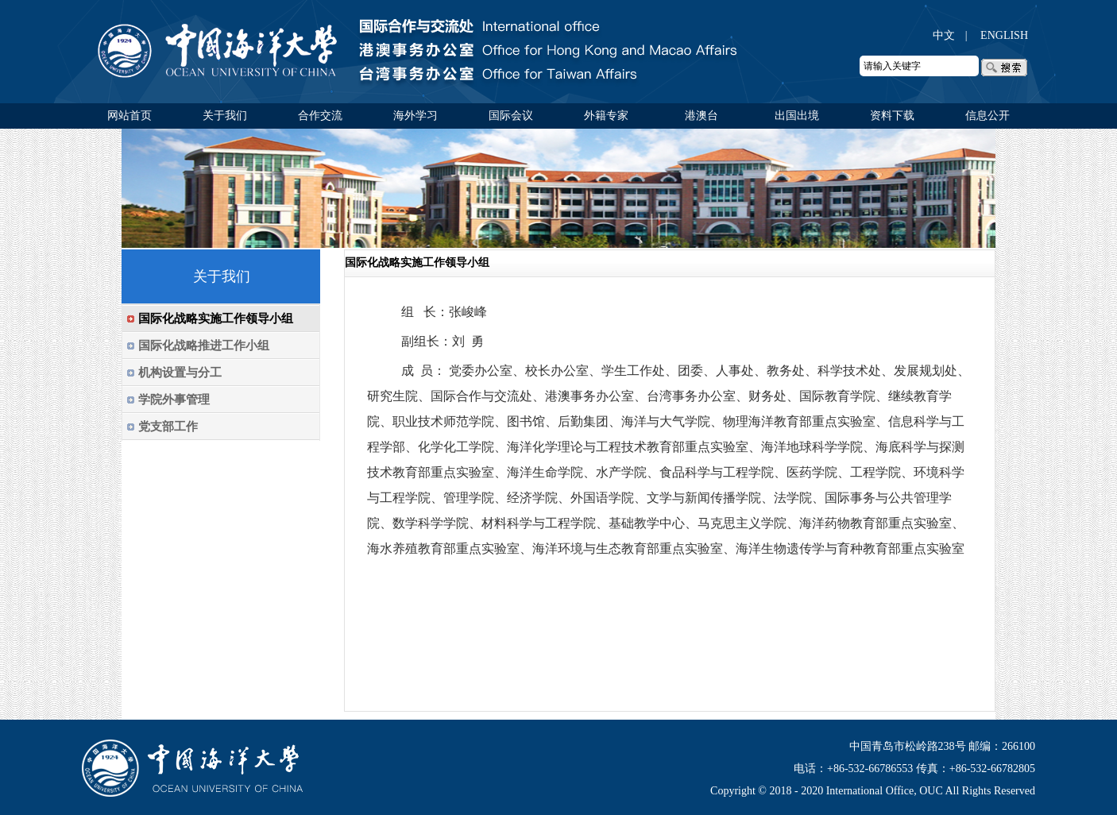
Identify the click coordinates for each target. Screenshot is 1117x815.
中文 (944, 35)
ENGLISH (1004, 35)
